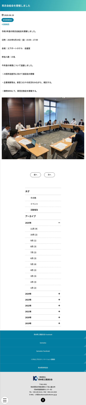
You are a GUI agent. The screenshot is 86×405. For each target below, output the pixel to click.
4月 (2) (33, 270)
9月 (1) (33, 240)
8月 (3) (33, 246)
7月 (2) (33, 252)
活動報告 (6, 24)
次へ (49, 174)
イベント (34, 203)
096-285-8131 (37, 392)
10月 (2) (33, 234)
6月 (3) (33, 258)
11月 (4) (33, 228)
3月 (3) (33, 276)
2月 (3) (33, 281)
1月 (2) (33, 287)
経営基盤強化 (7, 20)
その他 (33, 197)
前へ (35, 174)
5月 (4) (33, 264)
